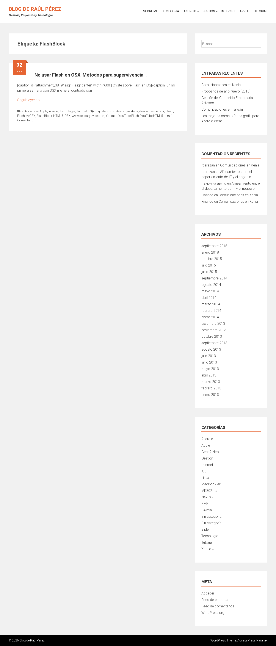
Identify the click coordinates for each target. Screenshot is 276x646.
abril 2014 (208, 298)
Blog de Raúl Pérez (35, 9)
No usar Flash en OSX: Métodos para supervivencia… (90, 75)
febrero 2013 (211, 388)
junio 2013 (209, 362)
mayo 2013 (210, 369)
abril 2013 (208, 375)
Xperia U (207, 549)
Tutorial (260, 11)
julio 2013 (208, 356)
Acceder (207, 593)
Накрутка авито (213, 183)
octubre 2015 (211, 259)
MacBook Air (211, 484)
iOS (204, 471)
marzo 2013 (210, 382)
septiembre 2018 (214, 246)
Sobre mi (150, 11)
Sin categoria (211, 516)
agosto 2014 (211, 285)
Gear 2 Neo (210, 452)
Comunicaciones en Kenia (221, 85)
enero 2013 (210, 395)
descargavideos (127, 111)
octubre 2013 (211, 336)
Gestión (209, 11)
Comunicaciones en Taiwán (222, 109)
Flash (169, 111)
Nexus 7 (207, 497)
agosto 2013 (211, 349)
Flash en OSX (26, 116)
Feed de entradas (214, 600)
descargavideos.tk (151, 111)
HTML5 (58, 116)
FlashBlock (44, 116)
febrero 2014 (211, 311)
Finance (207, 195)
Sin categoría (211, 523)
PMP (205, 504)
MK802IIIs (209, 491)
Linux (205, 478)
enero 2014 (210, 317)
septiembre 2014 (214, 278)
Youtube (111, 116)
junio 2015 (209, 272)
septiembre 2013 (214, 343)
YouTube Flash (128, 116)
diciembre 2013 (213, 323)
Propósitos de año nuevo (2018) (226, 91)
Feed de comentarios (217, 606)
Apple (244, 11)
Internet (228, 11)
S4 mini (206, 510)
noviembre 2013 (213, 330)
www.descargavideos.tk (88, 116)
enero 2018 (210, 252)
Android (189, 11)
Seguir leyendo (30, 100)
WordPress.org (212, 613)
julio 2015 (208, 265)
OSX (67, 116)
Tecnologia (170, 11)
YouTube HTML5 (151, 116)
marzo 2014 (210, 304)
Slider (205, 529)
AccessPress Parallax (252, 640)
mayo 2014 (210, 291)
